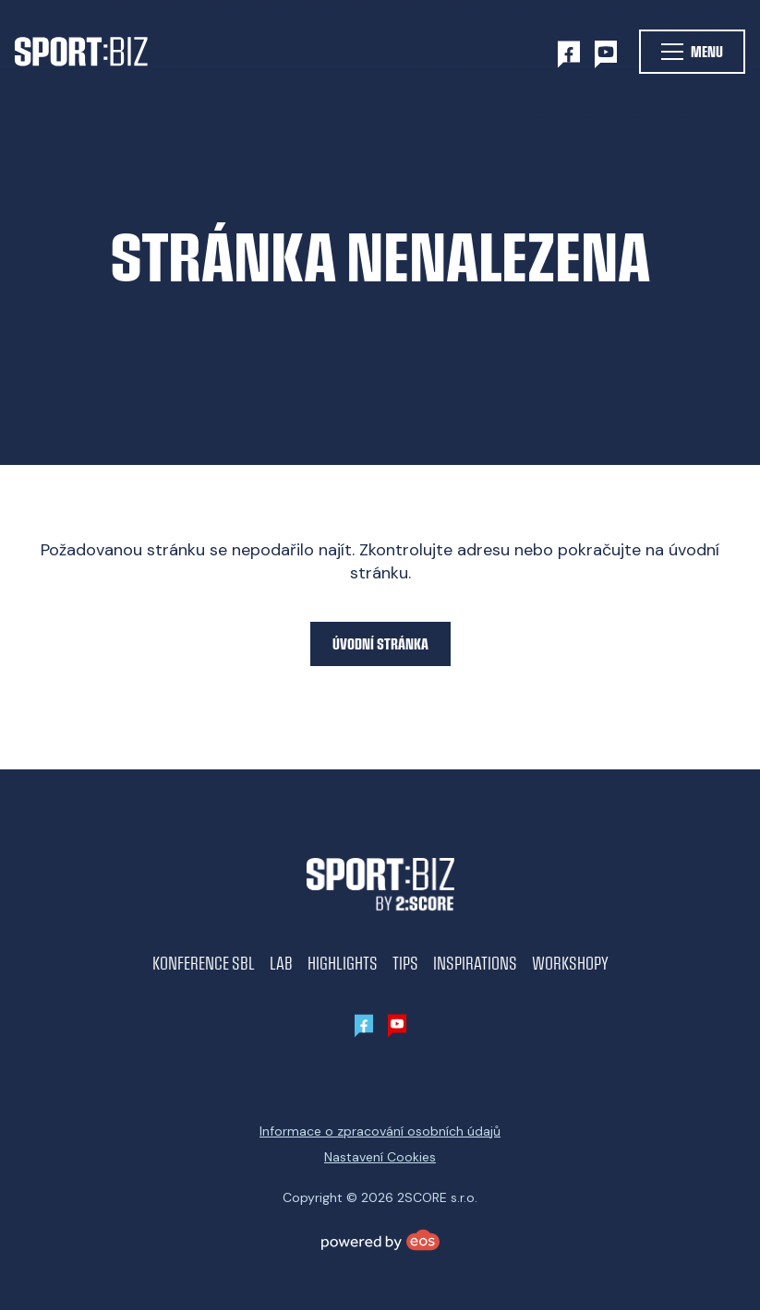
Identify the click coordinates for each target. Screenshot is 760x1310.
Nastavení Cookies (380, 1157)
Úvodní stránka (380, 643)
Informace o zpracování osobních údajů (380, 1131)
